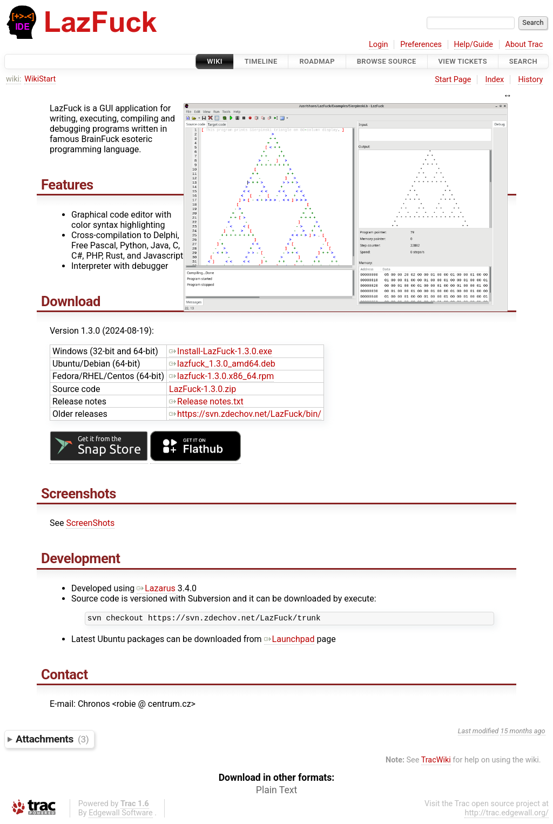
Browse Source (386, 61)
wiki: (14, 79)
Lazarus (156, 588)
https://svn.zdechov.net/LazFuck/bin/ (245, 414)
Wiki (214, 61)
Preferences (421, 44)
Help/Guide (473, 44)
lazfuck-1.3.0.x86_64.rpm (221, 376)
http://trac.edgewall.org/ (506, 814)
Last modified (478, 732)
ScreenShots (90, 523)
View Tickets (463, 61)
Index (494, 79)
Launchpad (289, 641)
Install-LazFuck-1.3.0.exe (220, 351)
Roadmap (317, 61)
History (530, 79)
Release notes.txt (206, 401)
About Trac (524, 44)
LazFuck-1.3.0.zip (202, 389)
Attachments (52, 740)
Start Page (453, 79)
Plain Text (276, 791)
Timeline (261, 61)
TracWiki (436, 761)
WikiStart (40, 79)
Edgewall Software (121, 814)
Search (523, 61)
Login (378, 44)
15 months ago (522, 732)
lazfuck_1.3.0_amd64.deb (222, 364)
